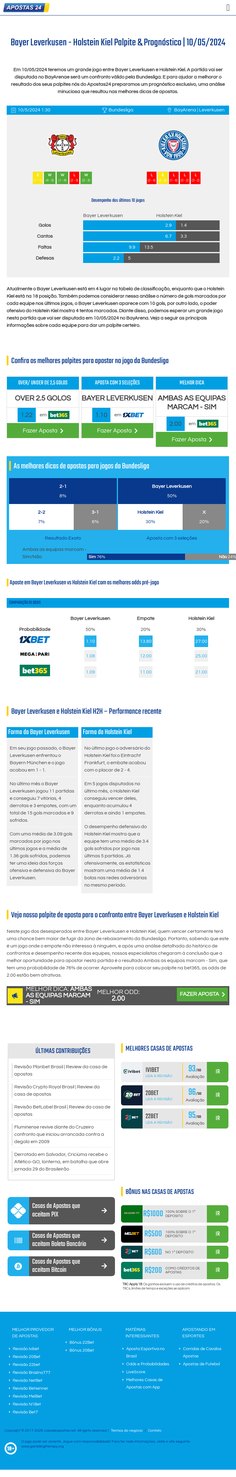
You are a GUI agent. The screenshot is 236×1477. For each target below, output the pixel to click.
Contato (154, 1431)
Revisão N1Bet (27, 1404)
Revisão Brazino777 (31, 1373)
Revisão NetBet (27, 1381)
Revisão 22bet (26, 1365)
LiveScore (135, 1372)
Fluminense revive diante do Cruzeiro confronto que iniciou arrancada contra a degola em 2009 (59, 1134)
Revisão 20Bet (26, 1357)
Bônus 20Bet (81, 1351)
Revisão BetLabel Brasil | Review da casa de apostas (62, 1111)
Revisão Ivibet (26, 1349)
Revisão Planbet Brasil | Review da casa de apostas (60, 1071)
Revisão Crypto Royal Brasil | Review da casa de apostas (57, 1091)
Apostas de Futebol (201, 1364)
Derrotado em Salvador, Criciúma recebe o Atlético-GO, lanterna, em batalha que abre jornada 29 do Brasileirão (61, 1162)
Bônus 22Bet (81, 1343)
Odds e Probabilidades (147, 1364)
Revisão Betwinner (30, 1389)
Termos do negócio (127, 1431)
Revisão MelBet (27, 1397)
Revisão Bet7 (25, 1412)
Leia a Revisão (159, 1076)
